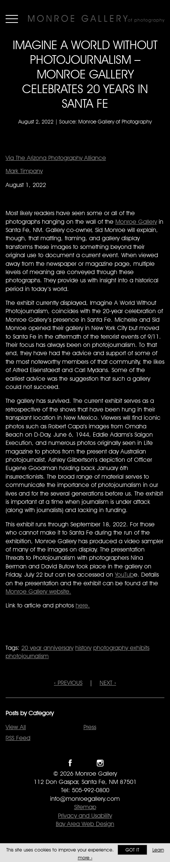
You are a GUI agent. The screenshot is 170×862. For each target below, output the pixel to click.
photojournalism (27, 656)
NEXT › (108, 682)
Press (90, 727)
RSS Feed (18, 737)
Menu (12, 18)
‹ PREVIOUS (68, 682)
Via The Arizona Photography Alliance (56, 157)
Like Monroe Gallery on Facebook (70, 763)
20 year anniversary (47, 647)
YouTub (124, 574)
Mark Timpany (24, 171)
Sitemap (85, 807)
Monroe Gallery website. (38, 591)
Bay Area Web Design (85, 823)
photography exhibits (121, 647)
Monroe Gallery (136, 221)
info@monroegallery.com (85, 798)
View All (16, 727)
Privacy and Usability (85, 815)
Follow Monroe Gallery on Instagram (100, 763)
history (83, 647)
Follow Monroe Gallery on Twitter (85, 763)
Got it (132, 850)
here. (83, 605)
